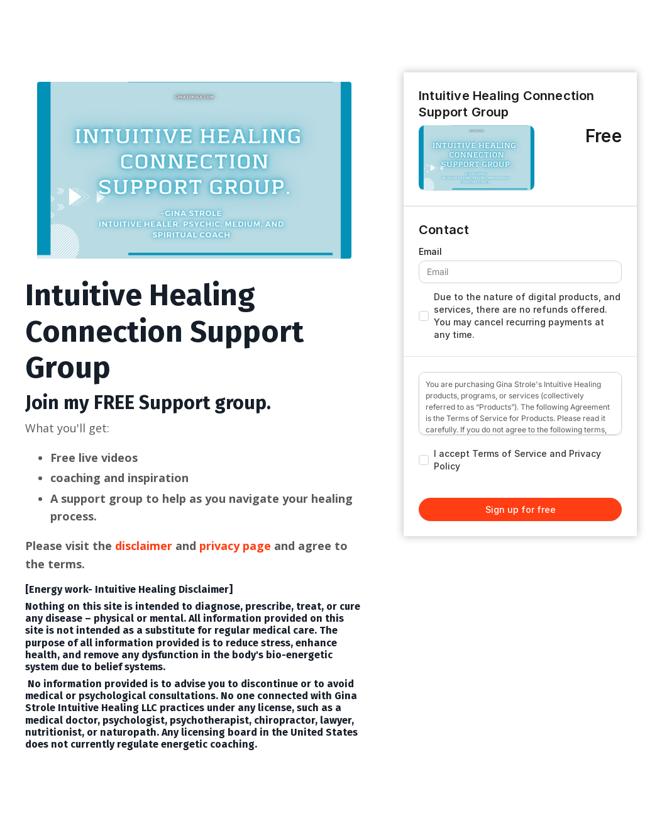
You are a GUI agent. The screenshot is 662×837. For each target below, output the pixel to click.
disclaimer (143, 545)
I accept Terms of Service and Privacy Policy (517, 459)
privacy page (236, 545)
